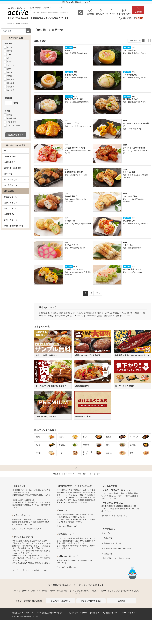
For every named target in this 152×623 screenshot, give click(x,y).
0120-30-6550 (122, 506)
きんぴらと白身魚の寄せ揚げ (134, 148)
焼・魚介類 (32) (15, 179)
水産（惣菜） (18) (15, 220)
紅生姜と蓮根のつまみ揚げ (75, 148)
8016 (75, 267)
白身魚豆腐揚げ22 (72, 196)
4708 (66, 169)
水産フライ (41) (15, 197)
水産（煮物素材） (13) (15, 226)
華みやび (68, 50)
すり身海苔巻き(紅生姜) (74, 172)
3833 (66, 242)
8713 (125, 169)
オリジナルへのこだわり (60, 601)
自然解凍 (10, 79)
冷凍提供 (10, 90)
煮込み (10, 72)
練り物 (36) (15, 191)
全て (15, 150)
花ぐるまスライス (71, 245)
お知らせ (73, 613)
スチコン (10, 65)
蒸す (9, 69)
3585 (133, 48)
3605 (125, 121)
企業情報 (83, 613)
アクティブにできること (91, 601)
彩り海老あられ (129, 221)
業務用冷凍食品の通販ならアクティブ (28, 616)
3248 (66, 218)
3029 (125, 145)
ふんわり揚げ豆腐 (130, 196)
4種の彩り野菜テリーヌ (132, 269)
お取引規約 (94, 613)
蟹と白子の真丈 (71, 75)
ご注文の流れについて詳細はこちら (115, 558)
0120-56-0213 (43, 522)
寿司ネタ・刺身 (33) (15, 168)
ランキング (94, 474)
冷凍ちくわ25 (128, 245)
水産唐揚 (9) (15, 214)
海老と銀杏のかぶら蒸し (74, 99)
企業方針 (121, 601)
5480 (133, 96)
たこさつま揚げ (129, 172)
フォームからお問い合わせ (67, 567)
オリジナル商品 (13, 125)
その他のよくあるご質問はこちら (114, 516)
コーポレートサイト (128, 613)
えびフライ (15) (15, 202)
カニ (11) (15, 174)
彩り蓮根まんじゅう (130, 99)
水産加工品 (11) (15, 162)
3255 (66, 194)
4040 (125, 242)
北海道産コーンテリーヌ (74, 269)
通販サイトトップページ (63, 474)
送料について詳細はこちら (67, 526)
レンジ (10, 62)
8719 (75, 96)
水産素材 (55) (15, 156)
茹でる (10, 51)
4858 (75, 72)
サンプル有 (11, 122)
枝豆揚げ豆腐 (70, 221)
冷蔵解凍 (10, 87)
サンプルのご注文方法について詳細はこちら (29, 570)
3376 (133, 267)
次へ (98, 293)
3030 (66, 145)
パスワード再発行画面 (126, 496)
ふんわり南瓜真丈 (130, 50)
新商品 (10, 115)
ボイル (10, 58)
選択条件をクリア (16, 135)
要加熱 (10, 76)
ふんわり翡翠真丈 (130, 75)
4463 (133, 218)
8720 (133, 72)
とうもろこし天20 (72, 123)
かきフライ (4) (15, 208)
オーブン (10, 55)
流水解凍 (10, 83)
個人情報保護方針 (109, 613)
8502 (125, 194)
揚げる (10, 47)
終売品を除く (12, 118)
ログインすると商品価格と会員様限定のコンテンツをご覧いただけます (38, 18)
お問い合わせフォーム (123, 509)
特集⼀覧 (81, 474)
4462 (75, 48)
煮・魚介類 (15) (15, 185)
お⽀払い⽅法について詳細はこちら (26, 529)
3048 (66, 121)
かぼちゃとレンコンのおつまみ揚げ (136, 124)
